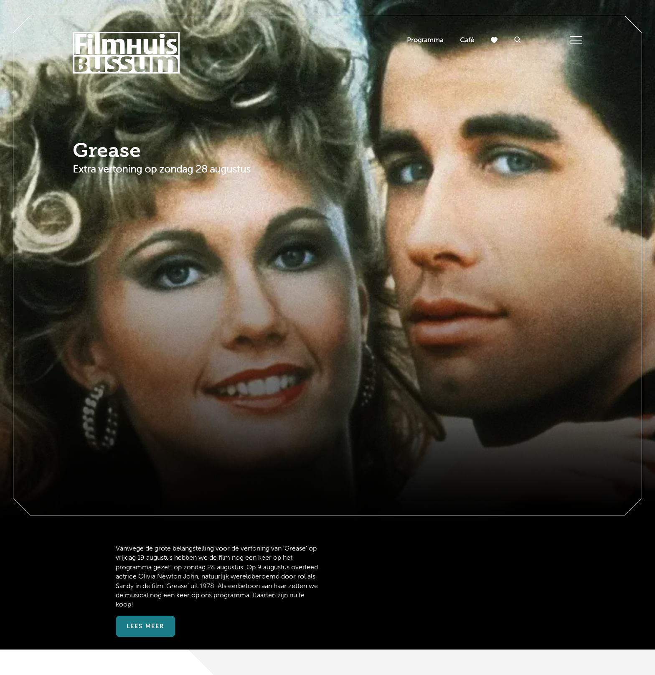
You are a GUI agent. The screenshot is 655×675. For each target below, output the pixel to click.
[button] (517, 40)
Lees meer (145, 626)
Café (467, 40)
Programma (425, 40)
